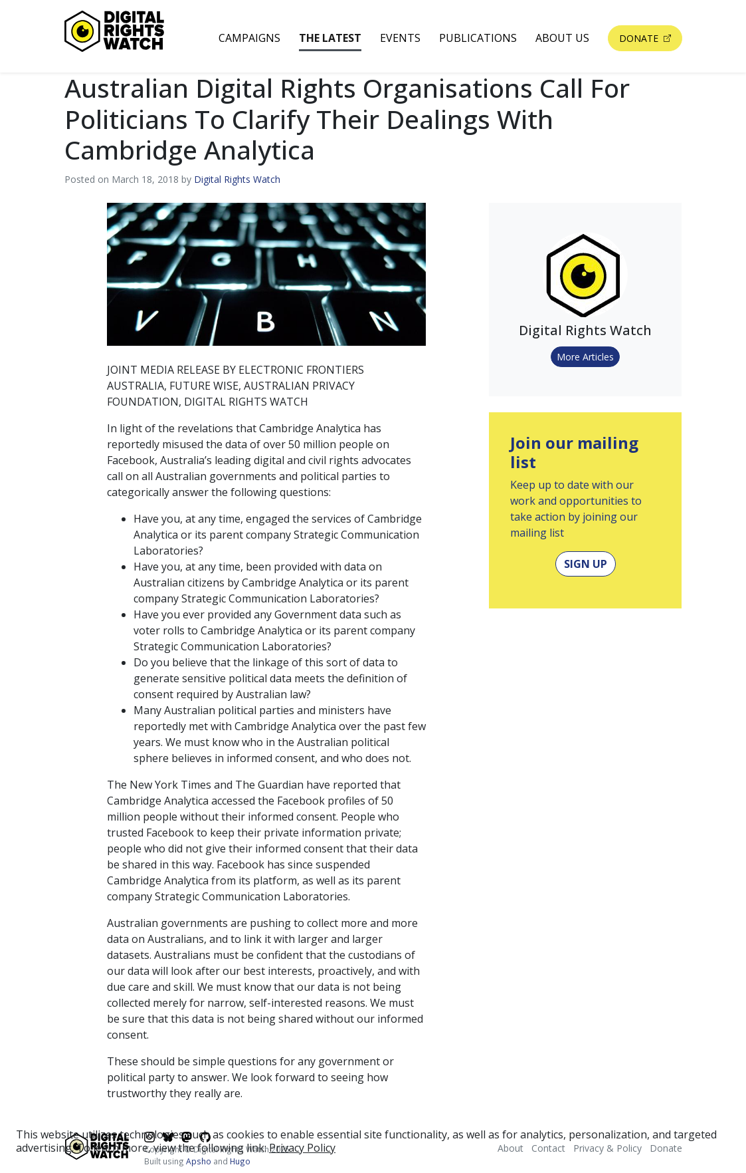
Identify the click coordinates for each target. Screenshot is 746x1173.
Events (400, 38)
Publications (478, 38)
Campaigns (249, 38)
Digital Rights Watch (237, 179)
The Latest (330, 38)
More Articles (585, 356)
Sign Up (585, 564)
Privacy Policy (302, 1147)
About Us (562, 38)
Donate (640, 38)
